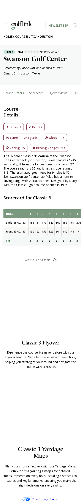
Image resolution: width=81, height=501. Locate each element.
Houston (45, 36)
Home (8, 36)
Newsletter (58, 25)
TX (33, 36)
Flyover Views (57, 93)
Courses (22, 36)
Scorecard (36, 93)
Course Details (13, 93)
